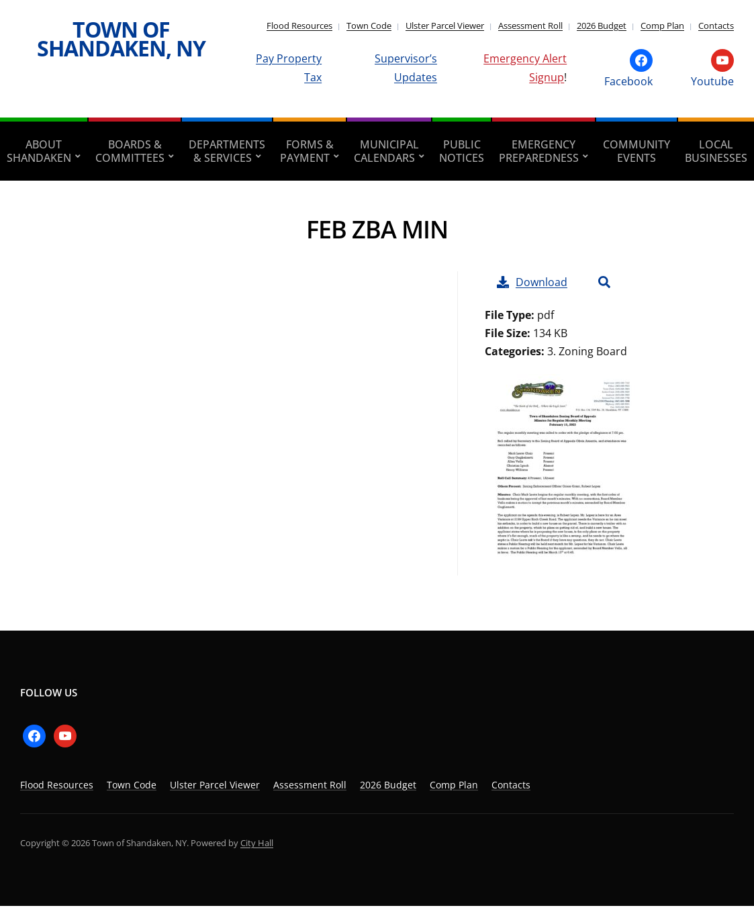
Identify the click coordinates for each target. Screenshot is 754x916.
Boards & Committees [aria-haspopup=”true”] (129, 151)
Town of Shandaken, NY (121, 38)
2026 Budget (601, 25)
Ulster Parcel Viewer (445, 25)
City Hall (256, 843)
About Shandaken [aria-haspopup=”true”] (39, 151)
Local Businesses (716, 151)
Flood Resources (299, 25)
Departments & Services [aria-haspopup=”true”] (227, 151)
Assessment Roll (530, 25)
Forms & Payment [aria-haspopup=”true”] (307, 151)
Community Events (636, 151)
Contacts (716, 25)
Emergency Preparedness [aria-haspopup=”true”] (539, 151)
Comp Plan (662, 25)
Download (532, 282)
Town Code (368, 25)
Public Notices (461, 151)
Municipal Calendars (386, 151)
